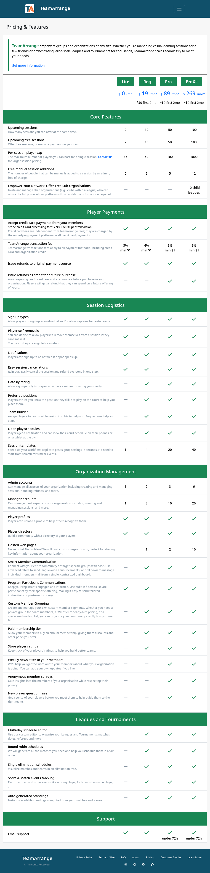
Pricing (150, 857)
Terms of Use (106, 857)
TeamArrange (47, 8)
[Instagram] (134, 864)
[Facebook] (143, 864)
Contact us (105, 157)
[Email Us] (125, 864)
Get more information (28, 65)
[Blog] (152, 864)
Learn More (195, 857)
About (136, 857)
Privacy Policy (84, 857)
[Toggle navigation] (179, 9)
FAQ (123, 857)
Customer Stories (171, 857)
